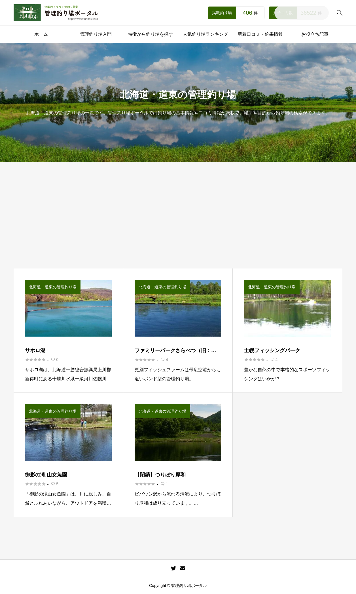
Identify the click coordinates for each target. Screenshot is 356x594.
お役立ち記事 (315, 34)
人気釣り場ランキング (205, 34)
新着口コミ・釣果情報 (260, 34)
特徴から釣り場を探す (150, 34)
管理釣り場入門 (96, 34)
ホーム (41, 34)
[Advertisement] (178, 226)
